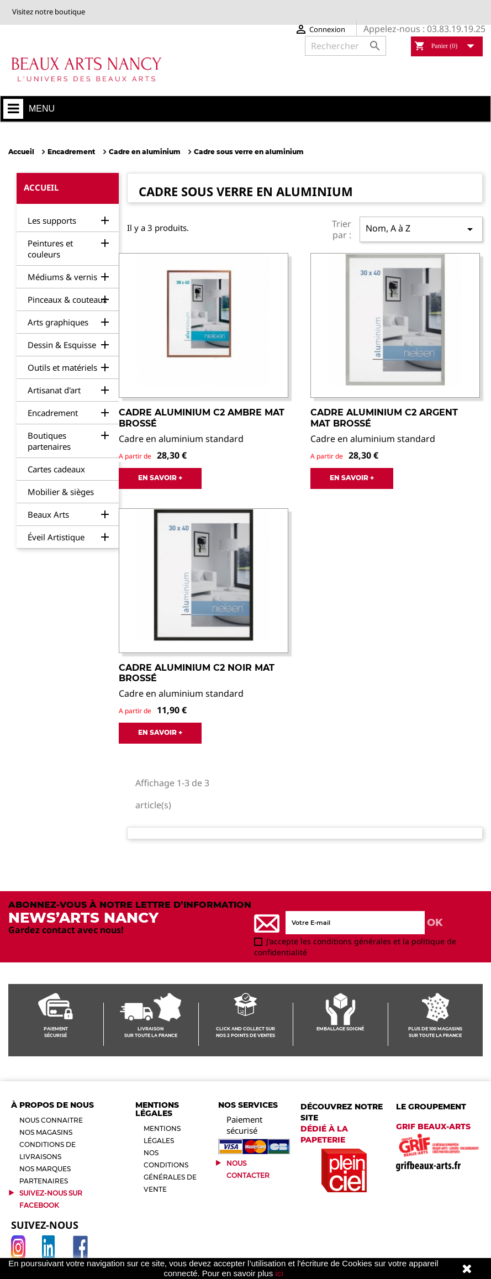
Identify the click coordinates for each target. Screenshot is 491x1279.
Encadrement (53, 412)
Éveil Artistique (56, 537)
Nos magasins (45, 1132)
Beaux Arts (48, 514)
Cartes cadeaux (56, 469)
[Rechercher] (345, 46)
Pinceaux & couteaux (67, 299)
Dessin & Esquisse (62, 344)
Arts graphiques (58, 322)
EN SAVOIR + (160, 477)
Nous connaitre (51, 1120)
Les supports (52, 220)
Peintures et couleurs (50, 249)
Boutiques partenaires (49, 441)
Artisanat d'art (54, 390)
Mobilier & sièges (61, 491)
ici (279, 1273)
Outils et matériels (62, 367)
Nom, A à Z (421, 229)
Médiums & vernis (62, 276)
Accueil (41, 187)
